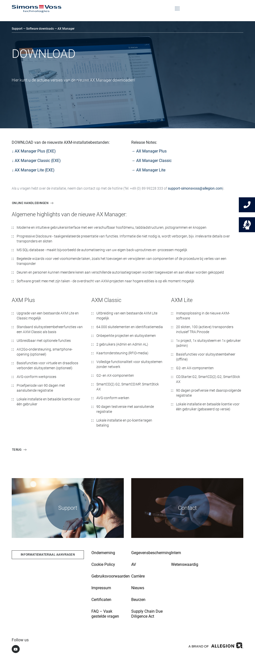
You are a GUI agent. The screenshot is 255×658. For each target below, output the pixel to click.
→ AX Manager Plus (149, 151)
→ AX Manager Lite (148, 170)
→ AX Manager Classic (151, 160)
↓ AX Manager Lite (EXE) (33, 170)
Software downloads (40, 28)
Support (17, 28)
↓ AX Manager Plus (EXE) (34, 151)
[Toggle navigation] (177, 5)
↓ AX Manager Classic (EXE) (36, 160)
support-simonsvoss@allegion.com (195, 188)
